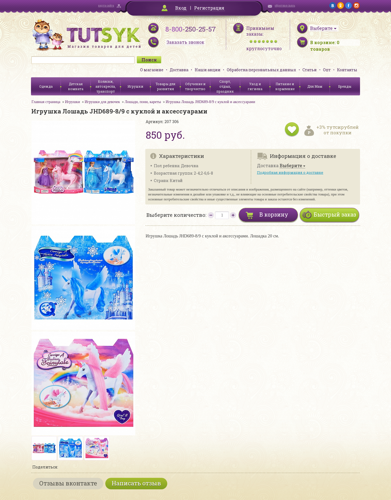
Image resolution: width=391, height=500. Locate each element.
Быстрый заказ (335, 214)
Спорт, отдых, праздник (225, 86)
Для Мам (314, 86)
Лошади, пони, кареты (143, 102)
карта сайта (106, 5)
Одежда (46, 86)
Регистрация (209, 8)
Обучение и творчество (195, 86)
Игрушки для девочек (102, 102)
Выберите (291, 165)
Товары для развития (165, 86)
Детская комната (75, 86)
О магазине (151, 69)
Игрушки (135, 86)
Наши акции (207, 69)
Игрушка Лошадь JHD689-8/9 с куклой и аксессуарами (210, 102)
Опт (327, 69)
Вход (180, 8)
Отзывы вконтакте (68, 483)
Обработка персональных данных (261, 69)
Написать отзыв (136, 483)
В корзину (273, 214)
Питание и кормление (284, 86)
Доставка (179, 69)
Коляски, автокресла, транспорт (105, 86)
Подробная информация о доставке (290, 172)
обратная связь (285, 5)
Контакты (347, 69)
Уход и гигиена (255, 86)
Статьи (309, 69)
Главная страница (46, 102)
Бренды (344, 86)
